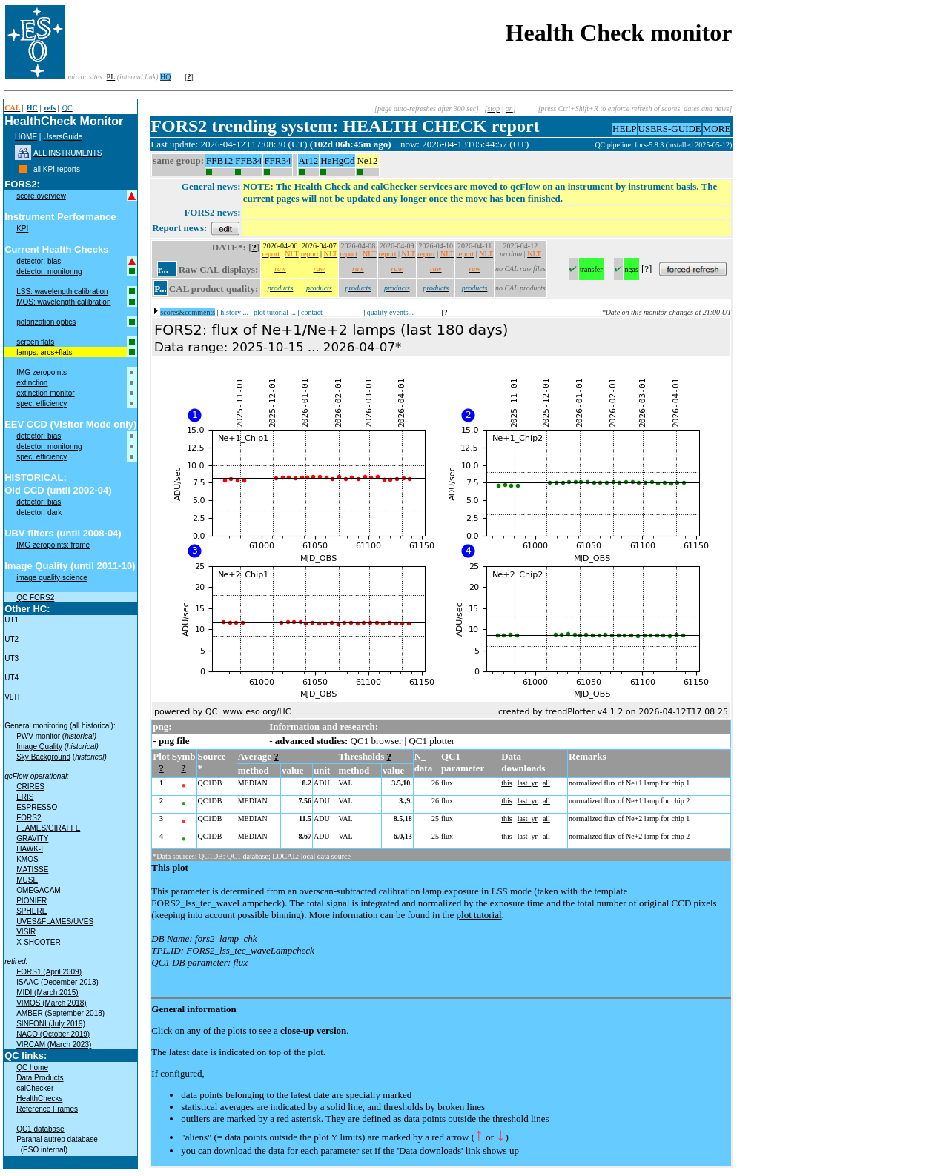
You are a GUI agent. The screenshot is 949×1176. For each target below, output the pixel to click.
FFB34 (248, 160)
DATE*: (229, 247)
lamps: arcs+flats (44, 352)
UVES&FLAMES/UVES (54, 921)
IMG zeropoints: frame (53, 545)
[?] (446, 312)
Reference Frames (47, 1109)
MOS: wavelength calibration (63, 302)
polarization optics (46, 322)
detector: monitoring (49, 272)
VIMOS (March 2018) (51, 1003)
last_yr (528, 783)
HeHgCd (337, 160)
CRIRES (30, 787)
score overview (41, 196)
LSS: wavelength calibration (62, 292)
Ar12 (309, 160)
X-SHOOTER (38, 942)
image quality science (51, 578)
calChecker (34, 1088)
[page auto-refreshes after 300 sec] (426, 108)
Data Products (39, 1078)
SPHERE (31, 911)
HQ (165, 77)
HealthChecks (39, 1098)
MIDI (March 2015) (47, 993)
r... (163, 269)
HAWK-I (29, 849)
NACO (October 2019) (53, 1034)
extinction (31, 383)
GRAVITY (32, 838)
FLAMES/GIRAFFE (48, 828)
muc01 (584, 145)
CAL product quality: (213, 288)
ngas (631, 269)
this (506, 783)
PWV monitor (38, 736)
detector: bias (38, 261)
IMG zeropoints (41, 372)
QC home (32, 1067)
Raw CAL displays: (219, 269)
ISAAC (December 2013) (57, 982)
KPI (22, 229)
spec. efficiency (41, 403)
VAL (345, 783)
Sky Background (43, 757)
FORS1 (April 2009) (49, 972)
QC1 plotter (431, 740)
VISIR (26, 932)
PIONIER (31, 901)
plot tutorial (479, 914)
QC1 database (40, 1129)
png (166, 740)
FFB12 (219, 160)
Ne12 (367, 160)
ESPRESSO (36, 807)
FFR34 (277, 160)
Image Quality (39, 747)
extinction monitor (45, 393)
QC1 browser (377, 740)
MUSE (27, 880)
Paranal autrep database (57, 1139)
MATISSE (32, 870)
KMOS (27, 859)
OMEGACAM (38, 890)
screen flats (35, 342)
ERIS (24, 797)
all (546, 783)
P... (160, 288)
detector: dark (39, 512)
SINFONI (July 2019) (50, 1024)
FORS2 (28, 818)
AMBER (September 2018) (60, 1013)
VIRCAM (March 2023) (53, 1044)
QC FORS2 (35, 598)
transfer (591, 269)
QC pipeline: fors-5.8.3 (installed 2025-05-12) (663, 145)
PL (111, 77)
